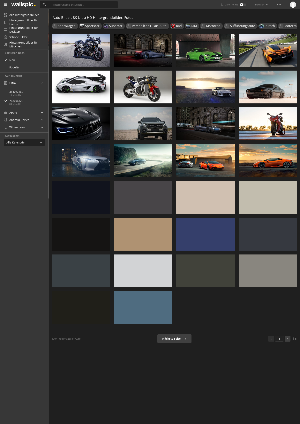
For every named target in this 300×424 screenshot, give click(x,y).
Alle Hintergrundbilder (21, 15)
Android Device (16, 120)
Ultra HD (12, 83)
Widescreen (14, 127)
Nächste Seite (174, 338)
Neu (12, 60)
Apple (10, 112)
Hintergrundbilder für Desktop (21, 29)
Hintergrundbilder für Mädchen (21, 44)
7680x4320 (29, 100)
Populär (14, 67)
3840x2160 (16, 91)
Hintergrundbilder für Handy (21, 22)
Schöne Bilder (15, 37)
